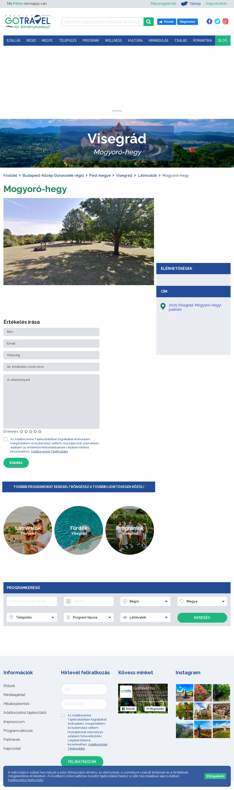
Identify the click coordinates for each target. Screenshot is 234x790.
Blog (222, 40)
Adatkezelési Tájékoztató (49, 451)
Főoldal (10, 175)
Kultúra (135, 40)
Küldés (16, 463)
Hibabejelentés (16, 704)
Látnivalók (147, 175)
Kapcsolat (12, 748)
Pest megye (100, 175)
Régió (31, 40)
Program (91, 40)
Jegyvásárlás (216, 3)
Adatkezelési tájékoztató (25, 712)
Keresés (202, 618)
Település (68, 40)
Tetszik (128, 708)
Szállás (13, 40)
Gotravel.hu (143, 688)
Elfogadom (215, 776)
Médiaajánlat (14, 694)
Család (181, 40)
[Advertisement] (117, 81)
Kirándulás (158, 40)
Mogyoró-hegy (35, 188)
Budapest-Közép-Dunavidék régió (53, 175)
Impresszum (14, 721)
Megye (47, 40)
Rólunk (9, 685)
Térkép (190, 3)
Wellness (113, 40)
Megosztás (155, 708)
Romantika (202, 40)
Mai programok (163, 3)
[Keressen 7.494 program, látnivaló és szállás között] (102, 21)
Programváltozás (18, 730)
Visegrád (124, 175)
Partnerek (11, 739)
